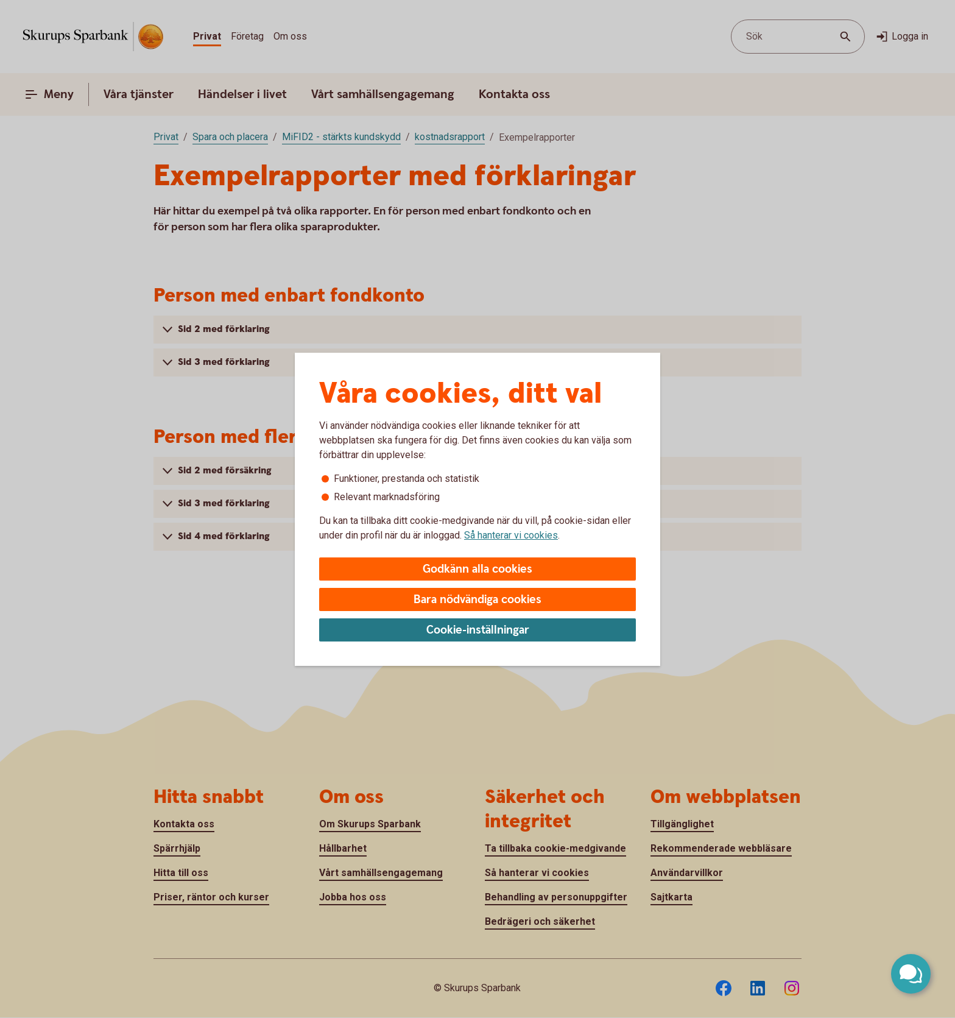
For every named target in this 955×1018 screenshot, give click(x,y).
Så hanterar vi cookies (511, 535)
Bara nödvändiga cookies (477, 599)
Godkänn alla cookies (477, 569)
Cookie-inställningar (477, 630)
